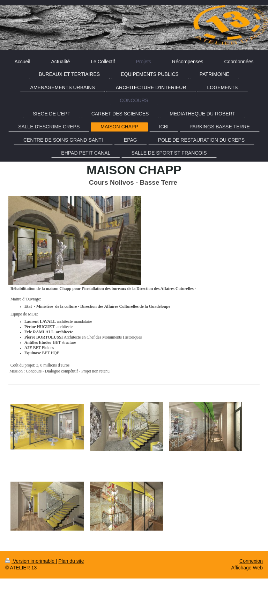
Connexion (251, 561)
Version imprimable (30, 561)
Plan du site (71, 561)
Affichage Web (247, 567)
